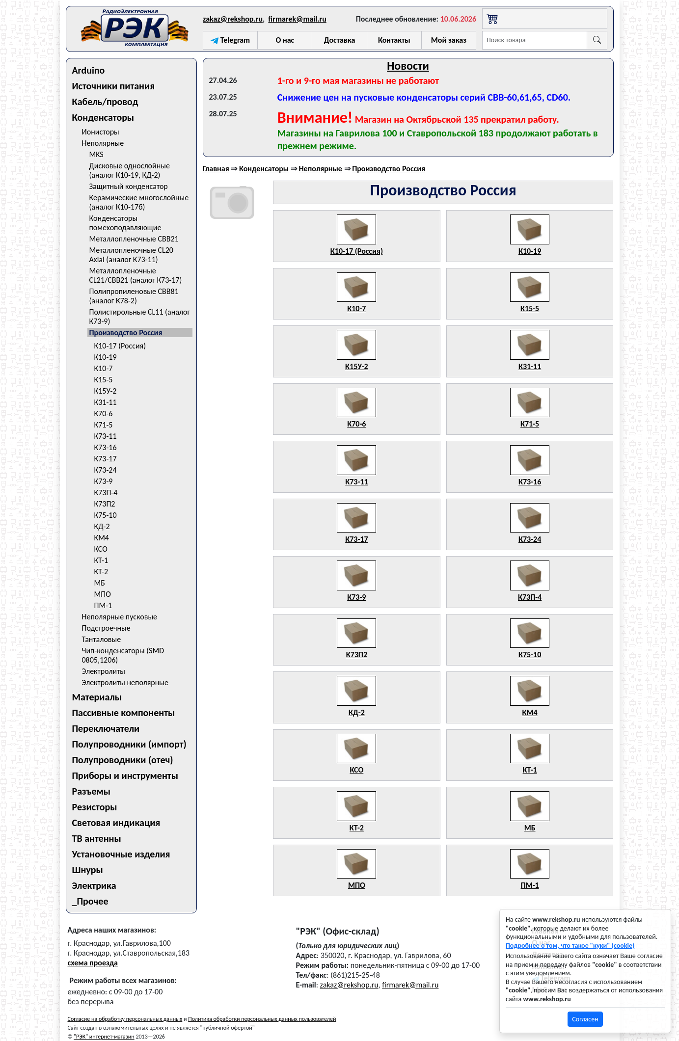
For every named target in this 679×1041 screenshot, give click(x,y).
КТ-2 (101, 571)
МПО (102, 594)
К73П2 (104, 503)
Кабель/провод (105, 101)
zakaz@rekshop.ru (233, 19)
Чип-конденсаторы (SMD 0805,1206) (123, 655)
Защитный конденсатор (128, 186)
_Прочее (90, 901)
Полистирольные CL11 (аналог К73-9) (139, 316)
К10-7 (103, 368)
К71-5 (103, 424)
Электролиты (103, 671)
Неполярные (103, 143)
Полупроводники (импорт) (129, 744)
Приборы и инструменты (125, 775)
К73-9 (103, 481)
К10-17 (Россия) (120, 345)
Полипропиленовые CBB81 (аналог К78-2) (134, 296)
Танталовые (101, 639)
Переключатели (106, 728)
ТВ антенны (96, 838)
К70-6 (103, 413)
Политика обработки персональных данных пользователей (262, 1018)
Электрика (94, 885)
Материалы (97, 697)
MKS (96, 154)
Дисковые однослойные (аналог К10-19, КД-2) (129, 170)
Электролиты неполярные (125, 682)
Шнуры (87, 870)
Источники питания (113, 86)
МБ (99, 582)
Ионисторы (100, 131)
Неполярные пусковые (120, 616)
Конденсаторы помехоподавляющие (125, 223)
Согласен (585, 1019)
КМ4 (101, 537)
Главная (216, 168)
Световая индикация (116, 822)
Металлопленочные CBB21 (134, 238)
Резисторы (94, 807)
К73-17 (105, 458)
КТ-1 (101, 560)
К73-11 (105, 436)
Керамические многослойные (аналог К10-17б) (139, 202)
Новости (408, 65)
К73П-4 (106, 492)
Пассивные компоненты (123, 713)
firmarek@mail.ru (297, 19)
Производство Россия (126, 332)
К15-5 (103, 379)
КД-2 (102, 526)
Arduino (88, 70)
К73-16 (105, 447)
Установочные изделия (121, 854)
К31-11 (105, 402)
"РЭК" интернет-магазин (104, 1036)
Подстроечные (106, 628)
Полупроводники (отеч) (122, 760)
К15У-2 (105, 391)
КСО (101, 549)
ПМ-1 (103, 605)
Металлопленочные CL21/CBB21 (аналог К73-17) (135, 275)
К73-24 (105, 470)
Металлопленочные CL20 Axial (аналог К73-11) (131, 254)
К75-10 (105, 515)
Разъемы (91, 791)
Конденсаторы (103, 117)
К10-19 (105, 357)
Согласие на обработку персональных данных (125, 1018)
